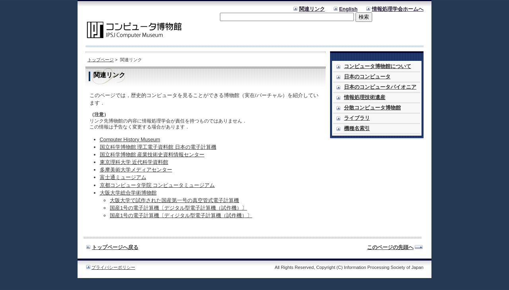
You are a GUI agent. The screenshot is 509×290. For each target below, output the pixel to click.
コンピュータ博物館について (377, 66)
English (348, 9)
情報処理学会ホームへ (398, 9)
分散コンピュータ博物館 (372, 108)
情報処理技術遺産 (364, 97)
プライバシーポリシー (113, 267)
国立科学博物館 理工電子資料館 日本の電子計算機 (158, 147)
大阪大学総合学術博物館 (128, 193)
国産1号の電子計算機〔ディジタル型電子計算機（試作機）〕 (181, 215)
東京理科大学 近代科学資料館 (134, 162)
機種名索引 (357, 128)
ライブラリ (357, 118)
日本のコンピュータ (367, 77)
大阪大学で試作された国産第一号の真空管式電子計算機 (174, 200)
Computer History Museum (130, 139)
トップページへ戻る (115, 247)
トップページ (100, 59)
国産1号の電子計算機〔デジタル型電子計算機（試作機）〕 (178, 208)
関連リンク (312, 9)
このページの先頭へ (390, 247)
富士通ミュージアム (123, 177)
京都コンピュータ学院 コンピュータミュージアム (157, 185)
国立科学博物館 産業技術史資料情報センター (152, 155)
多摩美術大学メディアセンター (136, 170)
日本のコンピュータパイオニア (380, 87)
